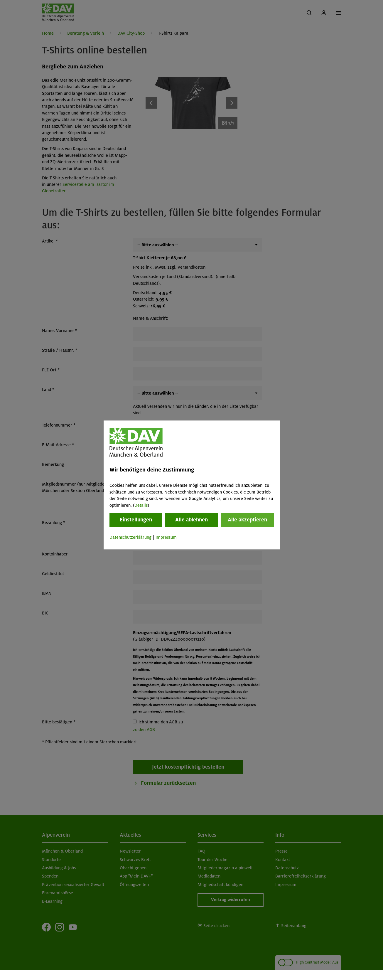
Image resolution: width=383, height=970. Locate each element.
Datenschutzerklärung (130, 537)
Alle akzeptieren (247, 519)
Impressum (166, 537)
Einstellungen (136, 519)
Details (141, 505)
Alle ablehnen (191, 519)
